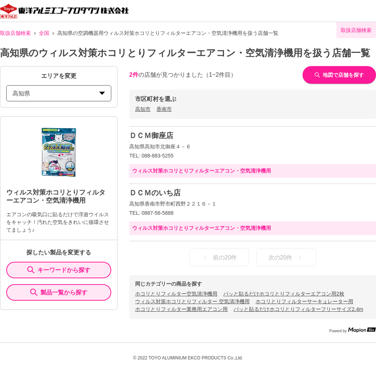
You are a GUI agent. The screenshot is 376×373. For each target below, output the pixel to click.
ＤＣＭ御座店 (151, 135)
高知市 (143, 109)
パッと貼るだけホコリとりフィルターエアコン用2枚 (283, 294)
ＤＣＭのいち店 (155, 193)
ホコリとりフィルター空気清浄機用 (176, 294)
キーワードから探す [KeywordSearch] (58, 270)
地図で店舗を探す (339, 75)
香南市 (164, 109)
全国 (44, 33)
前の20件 (219, 257)
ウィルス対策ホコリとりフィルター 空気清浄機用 (192, 301)
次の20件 (286, 257)
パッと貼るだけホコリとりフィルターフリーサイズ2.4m (298, 309)
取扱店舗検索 (15, 33)
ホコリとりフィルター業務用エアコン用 (181, 309)
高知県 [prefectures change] (58, 93)
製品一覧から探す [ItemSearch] (58, 292)
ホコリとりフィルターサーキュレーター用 (304, 301)
